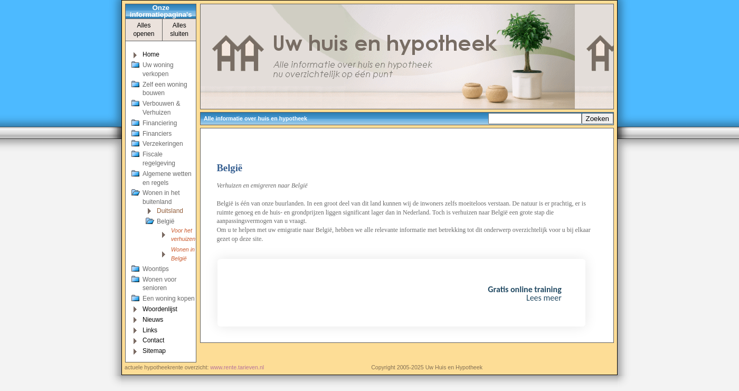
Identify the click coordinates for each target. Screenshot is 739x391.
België (165, 221)
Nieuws (153, 319)
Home (151, 54)
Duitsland (170, 211)
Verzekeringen (163, 143)
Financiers (157, 133)
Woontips (156, 269)
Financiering (160, 123)
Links (150, 330)
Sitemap (154, 351)
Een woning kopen (169, 298)
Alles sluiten (179, 30)
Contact (153, 340)
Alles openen (143, 30)
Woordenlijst (160, 309)
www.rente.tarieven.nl (237, 367)
